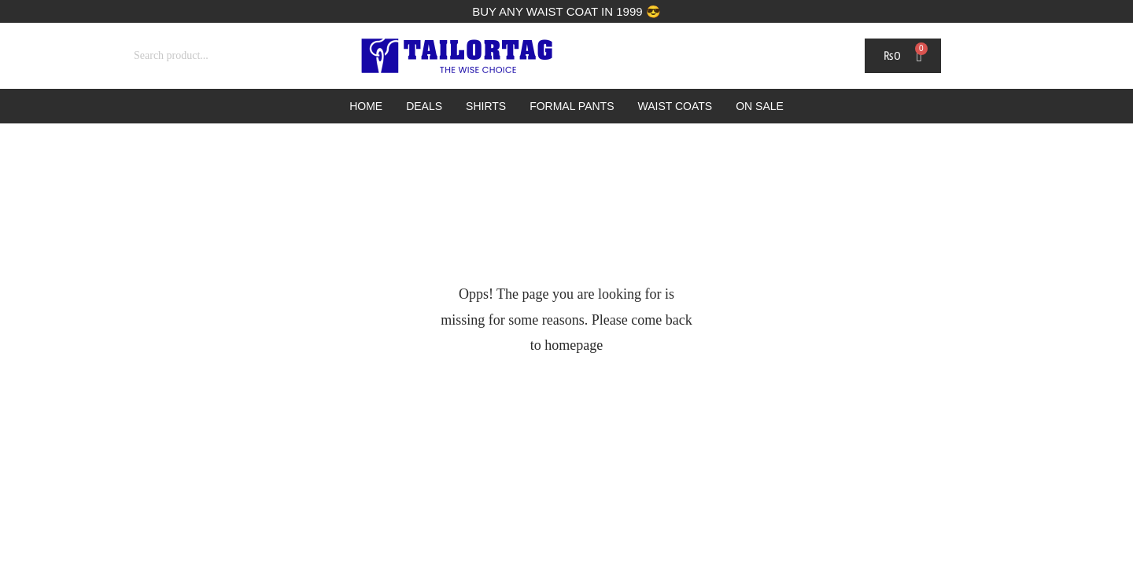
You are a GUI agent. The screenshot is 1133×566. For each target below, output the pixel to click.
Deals (424, 106)
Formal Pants (572, 106)
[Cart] (903, 56)
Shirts (486, 106)
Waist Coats (675, 106)
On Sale (760, 106)
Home (365, 106)
